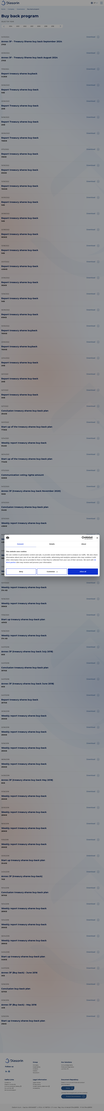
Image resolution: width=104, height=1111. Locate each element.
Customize (52, 571)
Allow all (83, 571)
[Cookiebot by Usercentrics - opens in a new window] (83, 537)
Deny (21, 571)
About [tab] (83, 544)
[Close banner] (97, 538)
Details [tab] (52, 544)
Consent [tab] (20, 544)
